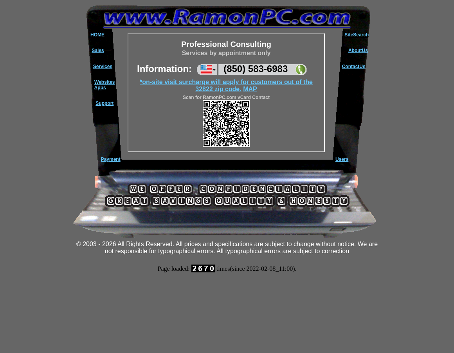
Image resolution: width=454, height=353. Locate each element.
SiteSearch (356, 35)
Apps (100, 87)
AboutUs (358, 50)
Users (341, 159)
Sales (98, 50)
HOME (97, 35)
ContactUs (354, 66)
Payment (111, 159)
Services (102, 66)
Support (104, 103)
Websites (104, 82)
